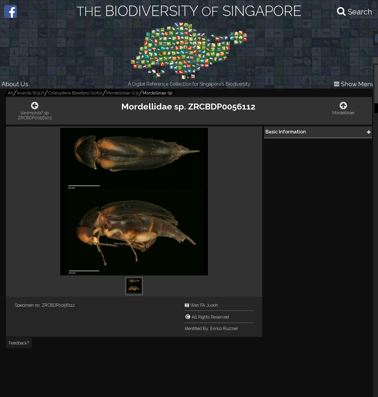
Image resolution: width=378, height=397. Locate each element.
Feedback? (19, 342)
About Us (14, 84)
